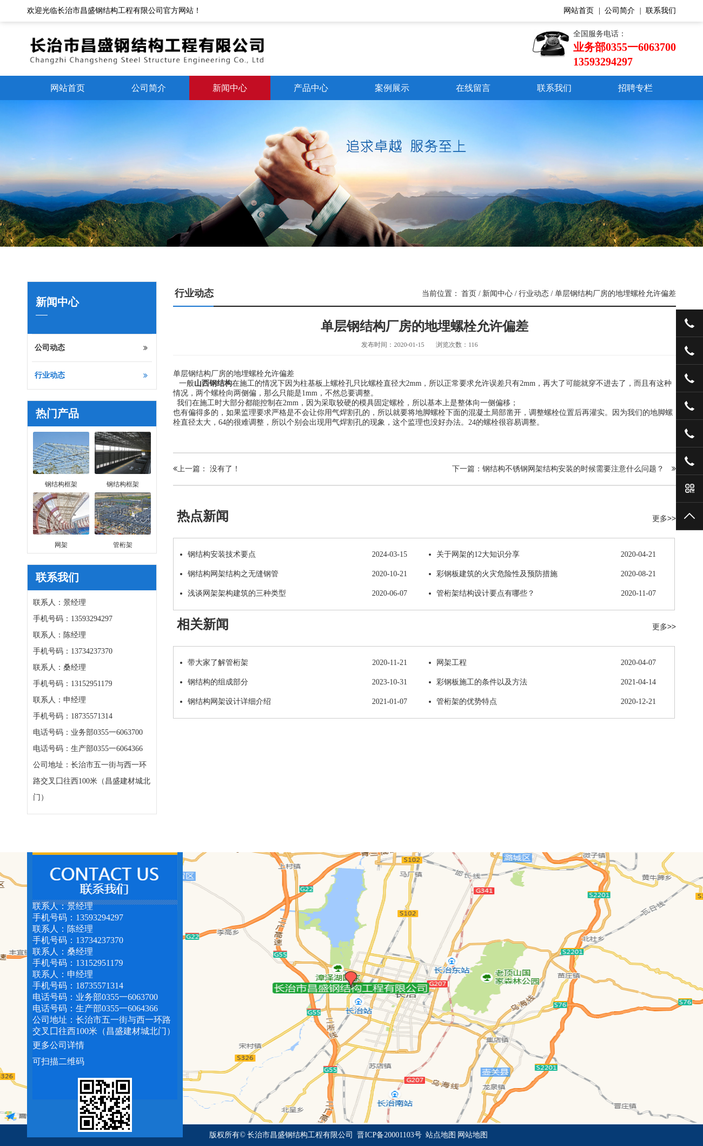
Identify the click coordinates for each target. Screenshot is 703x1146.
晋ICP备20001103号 (389, 1135)
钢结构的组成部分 (293, 682)
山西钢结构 (213, 383)
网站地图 (472, 1135)
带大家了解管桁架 (293, 663)
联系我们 (661, 10)
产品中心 (311, 88)
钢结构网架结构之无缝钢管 (293, 574)
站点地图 (441, 1135)
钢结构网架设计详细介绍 (293, 702)
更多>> (664, 518)
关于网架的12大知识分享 (542, 554)
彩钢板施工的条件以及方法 (542, 682)
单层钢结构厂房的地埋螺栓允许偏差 (615, 293)
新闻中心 (230, 88)
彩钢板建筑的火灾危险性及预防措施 (542, 574)
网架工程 (542, 663)
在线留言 (473, 88)
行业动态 (91, 375)
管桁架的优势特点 (542, 702)
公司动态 (91, 347)
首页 (468, 293)
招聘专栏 (635, 88)
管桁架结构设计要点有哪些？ (542, 593)
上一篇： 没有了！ (206, 469)
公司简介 (620, 10)
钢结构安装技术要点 (293, 554)
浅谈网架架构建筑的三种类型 (293, 593)
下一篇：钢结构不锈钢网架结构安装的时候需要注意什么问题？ (564, 469)
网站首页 (578, 10)
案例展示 (392, 88)
